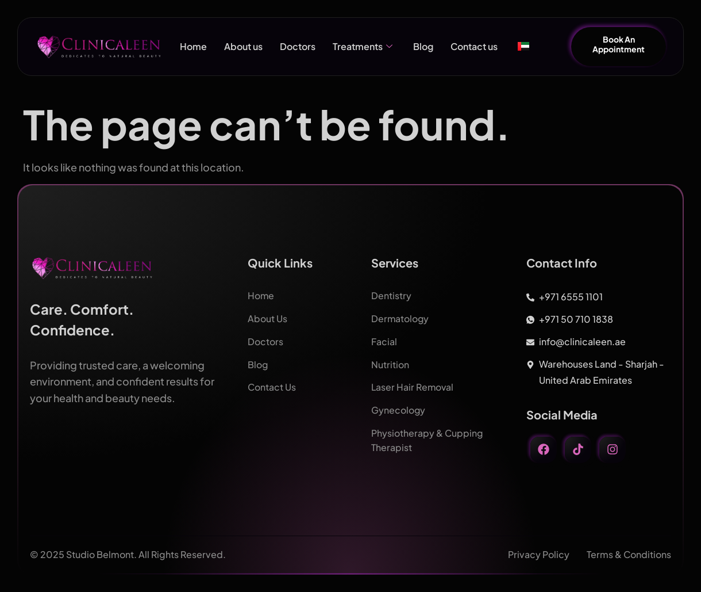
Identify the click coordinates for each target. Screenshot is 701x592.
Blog (423, 46)
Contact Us (272, 385)
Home (193, 46)
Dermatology (400, 318)
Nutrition (390, 363)
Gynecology (398, 408)
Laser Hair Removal (413, 385)
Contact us (474, 46)
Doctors (297, 46)
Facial (384, 340)
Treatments (362, 47)
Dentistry (391, 295)
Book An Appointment (618, 44)
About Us (267, 318)
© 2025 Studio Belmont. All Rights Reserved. (128, 554)
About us (243, 46)
